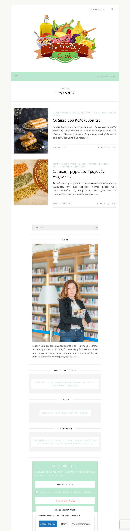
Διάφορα (82, 164)
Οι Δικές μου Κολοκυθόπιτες (76, 120)
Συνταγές (66, 167)
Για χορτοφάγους (60, 113)
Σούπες (56, 167)
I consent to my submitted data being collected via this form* (66, 492)
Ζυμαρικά (93, 164)
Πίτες (94, 113)
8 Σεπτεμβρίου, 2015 (62, 204)
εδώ (77, 356)
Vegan (55, 164)
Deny (63, 524)
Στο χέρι (103, 113)
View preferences (81, 524)
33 (114, 203)
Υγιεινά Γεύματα (80, 167)
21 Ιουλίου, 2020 (60, 147)
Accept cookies (47, 524)
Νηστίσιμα (85, 113)
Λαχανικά (75, 113)
